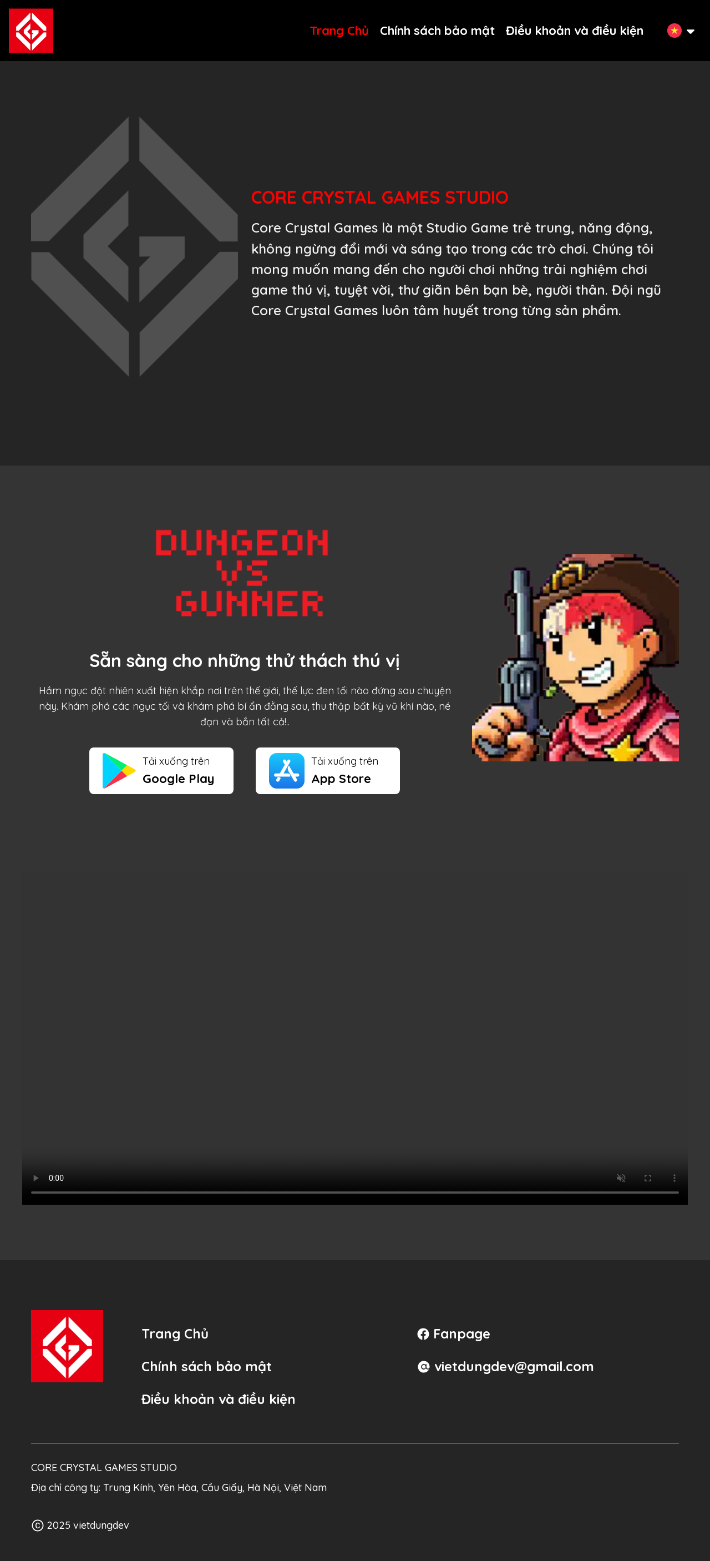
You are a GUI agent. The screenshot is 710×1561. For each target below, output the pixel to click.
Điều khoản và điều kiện (574, 30)
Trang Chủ (339, 30)
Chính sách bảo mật (437, 30)
